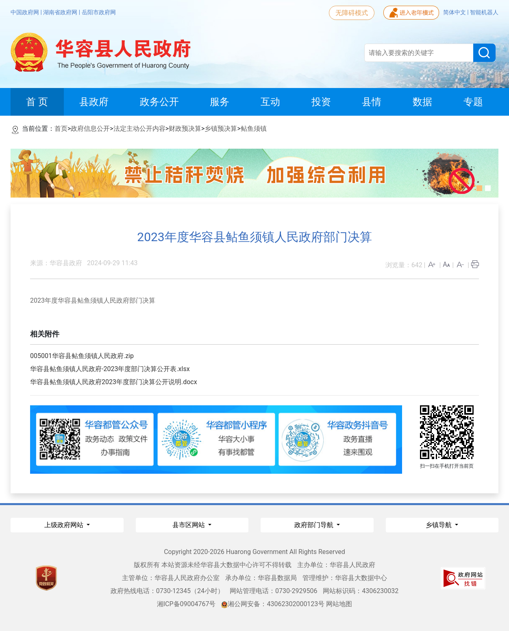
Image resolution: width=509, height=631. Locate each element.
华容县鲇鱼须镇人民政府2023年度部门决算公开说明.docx (113, 382)
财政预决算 (185, 128)
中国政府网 (25, 12)
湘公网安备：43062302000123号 (272, 604)
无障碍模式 (351, 13)
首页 (60, 128)
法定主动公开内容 (139, 128)
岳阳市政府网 (99, 12)
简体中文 (455, 12)
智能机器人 (484, 12)
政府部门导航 (314, 525)
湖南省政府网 (60, 12)
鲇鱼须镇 (254, 128)
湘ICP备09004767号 (186, 604)
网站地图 (339, 604)
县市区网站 (189, 525)
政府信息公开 (90, 128)
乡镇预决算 (220, 128)
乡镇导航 (439, 525)
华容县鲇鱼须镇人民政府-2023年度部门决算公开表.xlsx (110, 369)
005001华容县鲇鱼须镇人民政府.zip (82, 356)
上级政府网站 (64, 525)
